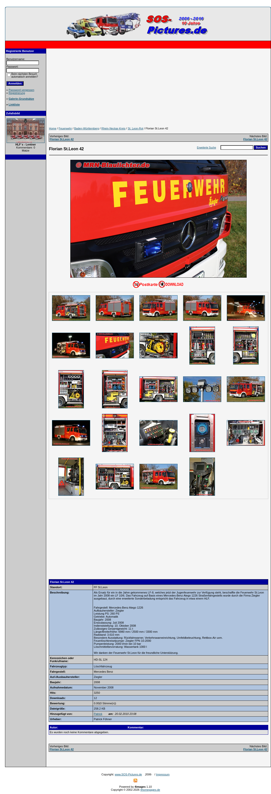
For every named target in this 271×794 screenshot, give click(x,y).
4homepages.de (150, 789)
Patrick (98, 713)
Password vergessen (21, 89)
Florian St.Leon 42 (62, 139)
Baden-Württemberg (86, 128)
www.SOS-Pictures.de (128, 774)
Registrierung (17, 92)
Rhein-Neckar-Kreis (113, 128)
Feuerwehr (65, 128)
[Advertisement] (26, 238)
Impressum (163, 774)
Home (52, 128)
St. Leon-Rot (135, 128)
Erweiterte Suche (206, 147)
